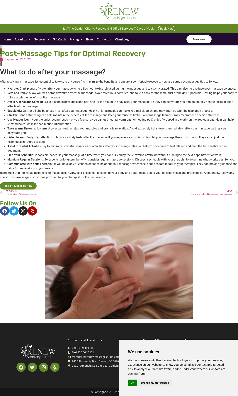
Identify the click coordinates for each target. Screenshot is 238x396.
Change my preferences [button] (155, 382)
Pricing (76, 39)
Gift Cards (59, 39)
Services (42, 39)
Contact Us (104, 39)
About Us (23, 39)
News (90, 39)
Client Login (123, 39)
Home (7, 39)
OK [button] (132, 382)
